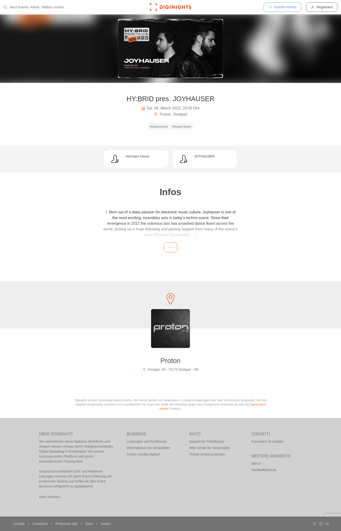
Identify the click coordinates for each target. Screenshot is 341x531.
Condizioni (40, 524)
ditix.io (256, 463)
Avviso (105, 524)
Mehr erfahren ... (51, 497)
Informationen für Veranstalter (148, 448)
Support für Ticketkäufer (206, 441)
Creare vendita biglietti (143, 454)
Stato (89, 524)
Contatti (19, 524)
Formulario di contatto (267, 441)
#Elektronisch (159, 126)
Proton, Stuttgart (170, 114)
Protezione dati (66, 524)
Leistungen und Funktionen (147, 441)
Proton (171, 360)
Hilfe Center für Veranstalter (209, 448)
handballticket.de (263, 470)
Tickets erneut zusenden (207, 454)
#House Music (181, 126)
